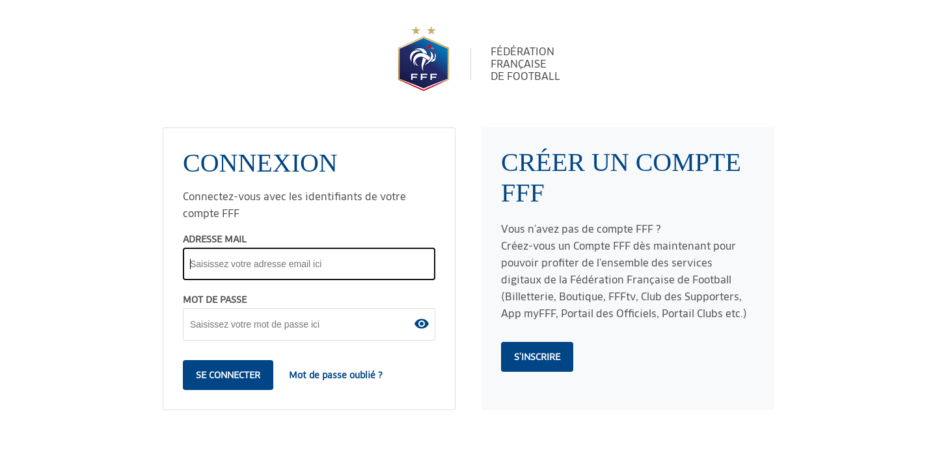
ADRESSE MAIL (215, 239)
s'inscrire (537, 357)
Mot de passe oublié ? (336, 375)
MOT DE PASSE (215, 299)
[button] (421, 323)
